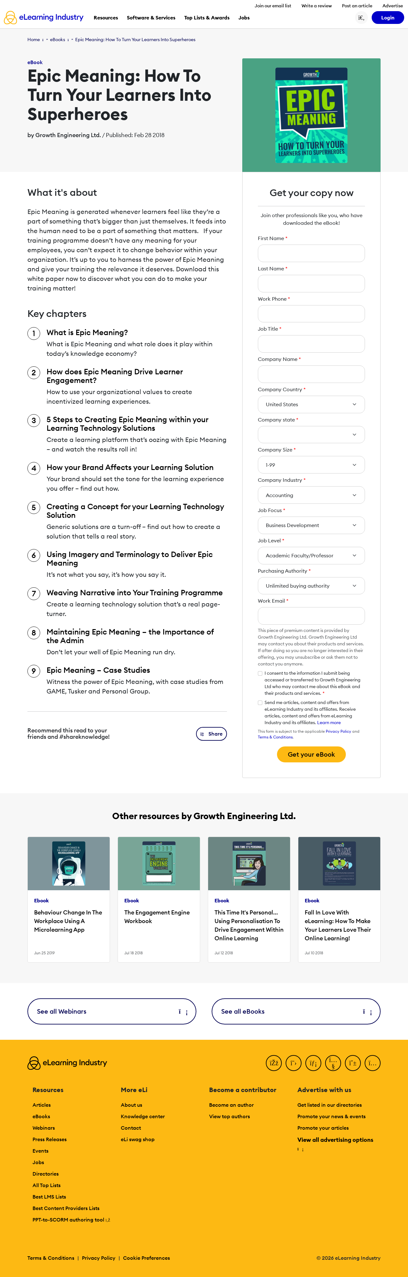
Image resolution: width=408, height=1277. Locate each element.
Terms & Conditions (275, 737)
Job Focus (271, 510)
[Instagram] (373, 1063)
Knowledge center (143, 1116)
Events (40, 1151)
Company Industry (282, 480)
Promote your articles (323, 1128)
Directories (46, 1174)
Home (33, 39)
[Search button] (361, 17)
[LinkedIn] (313, 1063)
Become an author (231, 1105)
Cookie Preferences (146, 1258)
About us (131, 1105)
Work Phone (274, 299)
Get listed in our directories (329, 1105)
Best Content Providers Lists (66, 1208)
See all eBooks (296, 1011)
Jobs (38, 1162)
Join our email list (273, 6)
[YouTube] (333, 1063)
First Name (273, 238)
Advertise (392, 6)
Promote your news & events (331, 1116)
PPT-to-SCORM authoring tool (71, 1219)
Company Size (277, 449)
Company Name (279, 359)
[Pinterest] (353, 1063)
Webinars (44, 1128)
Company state (278, 419)
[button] (211, 734)
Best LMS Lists (49, 1196)
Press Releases (50, 1139)
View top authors (229, 1116)
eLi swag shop (138, 1139)
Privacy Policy (338, 731)
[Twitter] (294, 1063)
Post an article (357, 6)
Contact (131, 1128)
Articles (42, 1105)
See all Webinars (112, 1011)
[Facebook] (274, 1063)
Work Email (273, 601)
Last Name (273, 268)
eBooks (57, 39)
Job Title (269, 329)
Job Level (271, 540)
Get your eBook (311, 754)
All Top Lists (47, 1185)
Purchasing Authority (284, 571)
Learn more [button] (329, 722)
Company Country (282, 389)
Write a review (317, 6)
